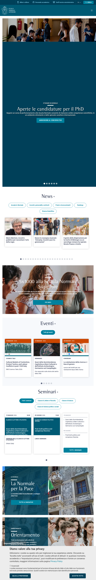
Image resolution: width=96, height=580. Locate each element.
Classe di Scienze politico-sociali (48, 406)
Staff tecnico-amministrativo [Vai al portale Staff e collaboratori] (63, 2)
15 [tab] (55, 259)
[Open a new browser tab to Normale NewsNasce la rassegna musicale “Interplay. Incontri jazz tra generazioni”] (47, 232)
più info (48, 302)
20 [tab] (67, 259)
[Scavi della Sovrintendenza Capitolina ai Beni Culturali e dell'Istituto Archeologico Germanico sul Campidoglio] (47, 358)
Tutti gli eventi (48, 332)
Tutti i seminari (26, 400)
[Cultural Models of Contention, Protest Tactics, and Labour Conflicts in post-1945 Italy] (18, 356)
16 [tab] (57, 259)
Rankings (80, 205)
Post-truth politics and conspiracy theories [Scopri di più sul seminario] (72, 436)
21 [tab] (69, 259)
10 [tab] (43, 259)
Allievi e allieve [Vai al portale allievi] (23, 2)
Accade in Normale (17, 205)
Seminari (48, 391)
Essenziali (15, 566)
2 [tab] (47, 184)
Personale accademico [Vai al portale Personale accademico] (41, 2)
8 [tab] (38, 259)
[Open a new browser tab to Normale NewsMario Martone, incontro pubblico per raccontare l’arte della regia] (18, 232)
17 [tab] (60, 259)
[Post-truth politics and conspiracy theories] (47, 431)
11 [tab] (45, 259)
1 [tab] (44, 184)
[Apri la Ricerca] (88, 2)
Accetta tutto (77, 576)
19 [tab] (64, 259)
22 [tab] (72, 259)
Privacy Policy (56, 561)
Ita (78, 2)
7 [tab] (35, 259)
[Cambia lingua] (80, 2)
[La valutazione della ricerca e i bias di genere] (75, 356)
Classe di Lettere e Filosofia (47, 400)
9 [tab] (40, 259)
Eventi (48, 323)
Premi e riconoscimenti (63, 205)
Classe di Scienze (67, 400)
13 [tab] (50, 259)
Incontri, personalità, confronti (39, 205)
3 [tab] (49, 184)
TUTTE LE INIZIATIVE (26, 502)
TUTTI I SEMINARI (75, 450)
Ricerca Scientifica (48, 211)
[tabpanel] (18, 235)
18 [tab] (62, 259)
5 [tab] (54, 184)
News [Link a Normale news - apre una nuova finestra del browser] (48, 196)
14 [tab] (52, 259)
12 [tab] (47, 259)
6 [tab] (56, 184)
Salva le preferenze (20, 576)
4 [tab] (51, 184)
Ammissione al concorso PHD (50, 120)
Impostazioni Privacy (13, 543)
